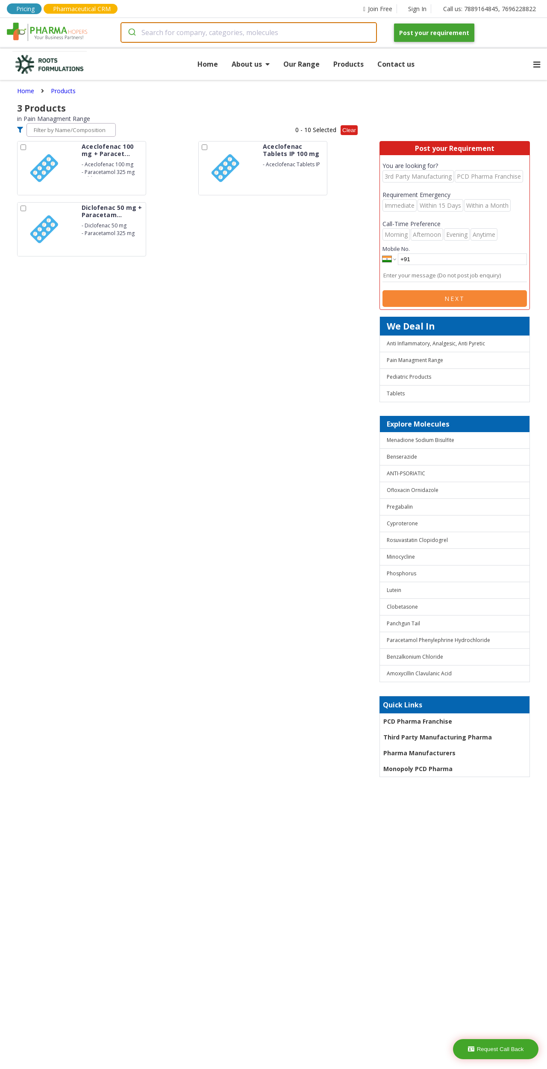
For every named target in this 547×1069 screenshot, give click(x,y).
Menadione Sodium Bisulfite (420, 440)
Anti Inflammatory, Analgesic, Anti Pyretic (436, 343)
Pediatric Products (409, 376)
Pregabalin (400, 506)
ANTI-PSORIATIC (406, 473)
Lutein (394, 590)
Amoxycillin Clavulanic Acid (419, 673)
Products (348, 64)
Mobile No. (396, 249)
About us (251, 64)
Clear (349, 130)
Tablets (396, 393)
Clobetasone (402, 606)
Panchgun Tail (403, 623)
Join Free (377, 8)
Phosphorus (401, 573)
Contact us (396, 64)
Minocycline (401, 556)
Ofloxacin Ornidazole (412, 490)
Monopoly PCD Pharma (418, 769)
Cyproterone (402, 523)
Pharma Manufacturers (419, 753)
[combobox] (248, 32)
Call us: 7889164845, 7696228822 (489, 9)
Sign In (417, 9)
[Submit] (131, 32)
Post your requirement (434, 33)
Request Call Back (496, 1049)
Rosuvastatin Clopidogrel (417, 540)
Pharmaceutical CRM (82, 9)
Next (454, 298)
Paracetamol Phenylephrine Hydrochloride (438, 640)
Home (207, 64)
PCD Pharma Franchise (417, 721)
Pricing (25, 9)
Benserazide (402, 456)
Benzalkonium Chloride (415, 656)
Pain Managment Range (415, 360)
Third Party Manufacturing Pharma (437, 737)
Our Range (301, 64)
